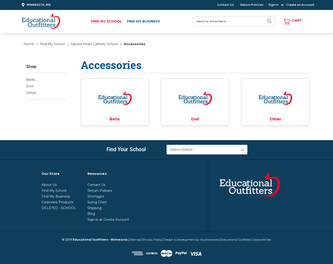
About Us (49, 185)
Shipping (94, 208)
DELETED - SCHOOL (59, 208)
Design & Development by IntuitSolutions (191, 239)
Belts (30, 79)
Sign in (92, 219)
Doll (29, 86)
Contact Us (225, 4)
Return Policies (251, 4)
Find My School (106, 21)
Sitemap (135, 239)
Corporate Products (57, 202)
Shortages (95, 196)
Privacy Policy (152, 239)
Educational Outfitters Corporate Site (246, 239)
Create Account (116, 219)
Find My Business (143, 21)
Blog (91, 214)
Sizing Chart (97, 202)
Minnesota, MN (35, 5)
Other (31, 93)
